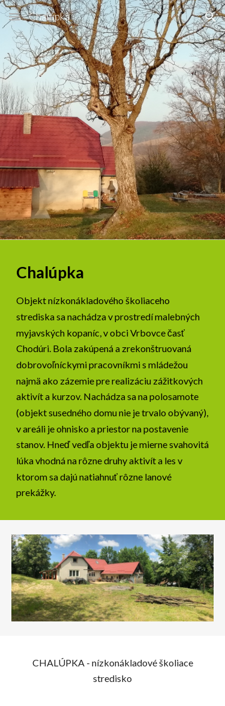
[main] (112, 380)
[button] (14, 16)
